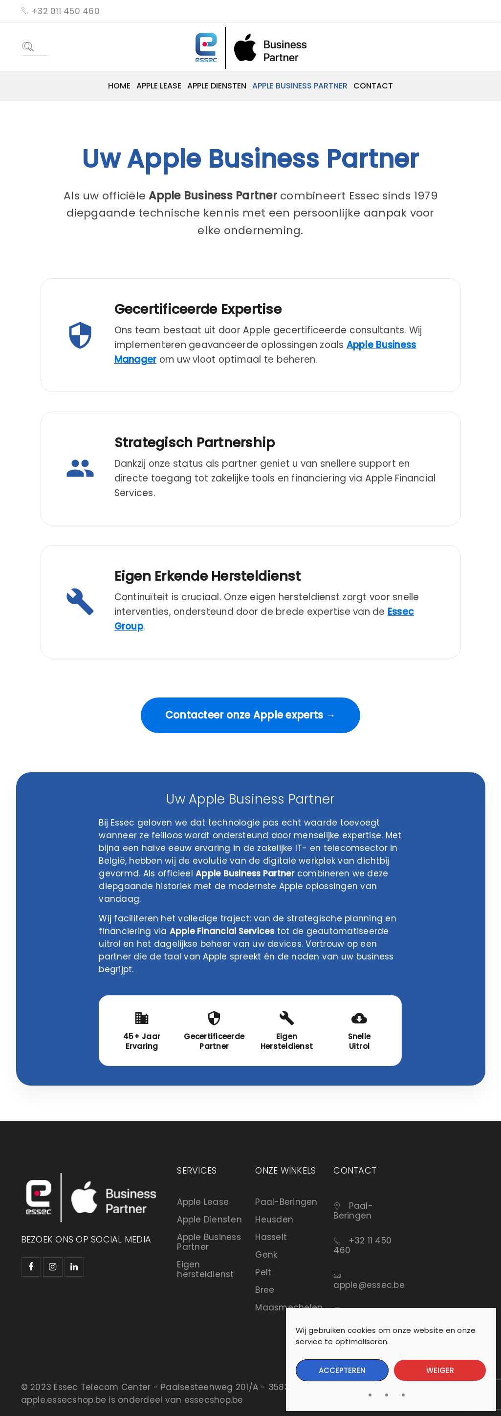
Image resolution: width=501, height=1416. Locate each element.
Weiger (440, 1370)
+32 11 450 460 (362, 1245)
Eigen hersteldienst (205, 1269)
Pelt (263, 1272)
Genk (266, 1255)
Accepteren (342, 1370)
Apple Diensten (209, 1219)
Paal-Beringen (286, 1202)
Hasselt (271, 1237)
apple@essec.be (369, 1285)
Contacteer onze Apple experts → (250, 715)
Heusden (274, 1219)
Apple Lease (203, 1202)
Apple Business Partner (209, 1242)
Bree (264, 1290)
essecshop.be (213, 1400)
